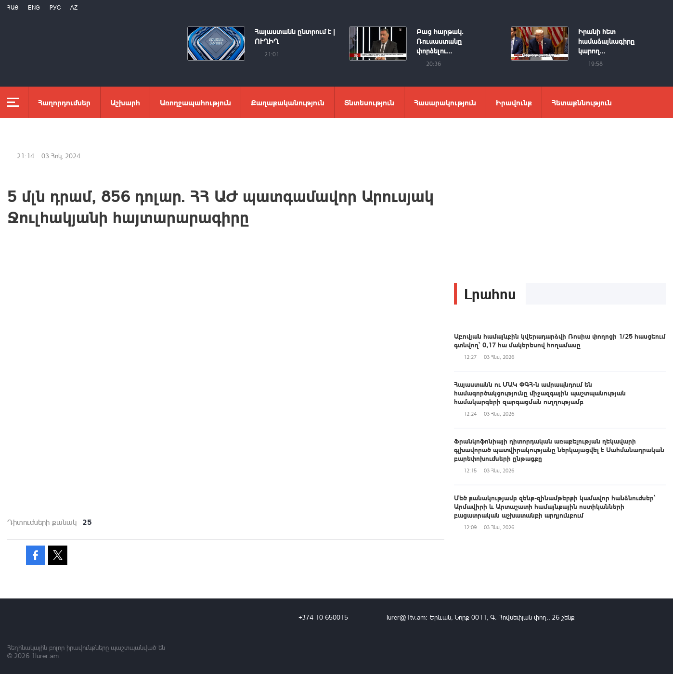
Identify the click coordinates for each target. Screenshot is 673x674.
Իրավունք (514, 102)
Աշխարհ (125, 102)
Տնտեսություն (369, 102)
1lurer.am (45, 655)
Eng (34, 7)
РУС (55, 7)
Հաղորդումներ (64, 102)
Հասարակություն (445, 102)
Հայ (12, 7)
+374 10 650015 (323, 617)
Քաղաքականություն (287, 102)
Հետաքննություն (582, 102)
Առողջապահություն (195, 102)
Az (74, 7)
